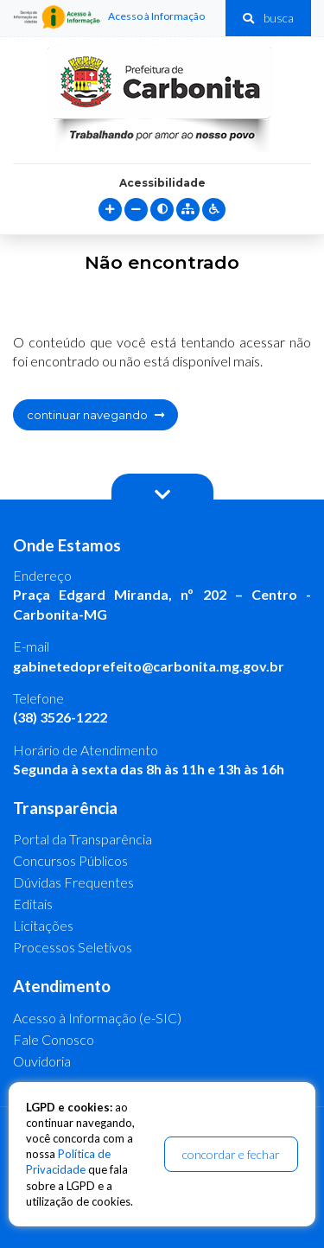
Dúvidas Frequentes (73, 882)
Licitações (43, 925)
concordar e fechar (231, 1154)
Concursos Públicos (70, 860)
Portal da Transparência (82, 839)
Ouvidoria (42, 1061)
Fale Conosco (53, 1039)
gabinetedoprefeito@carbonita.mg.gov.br (148, 666)
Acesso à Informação (109, 17)
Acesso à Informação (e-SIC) (97, 1017)
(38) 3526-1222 (60, 717)
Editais (33, 903)
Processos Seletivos (72, 947)
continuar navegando (95, 415)
